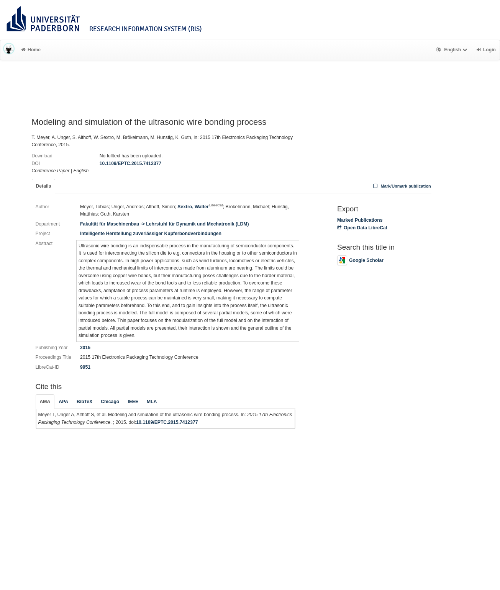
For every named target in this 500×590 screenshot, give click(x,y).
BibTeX (84, 401)
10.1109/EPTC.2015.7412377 (130, 163)
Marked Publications (360, 220)
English (452, 49)
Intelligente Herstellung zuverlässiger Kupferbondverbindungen (150, 233)
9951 (85, 367)
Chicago (110, 401)
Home (31, 49)
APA (63, 401)
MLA (152, 401)
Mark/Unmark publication (401, 186)
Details (43, 186)
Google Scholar (360, 260)
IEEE (133, 401)
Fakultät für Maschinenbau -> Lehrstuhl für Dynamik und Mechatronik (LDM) (164, 224)
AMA (45, 401)
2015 (85, 347)
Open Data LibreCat (362, 227)
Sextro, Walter (200, 206)
